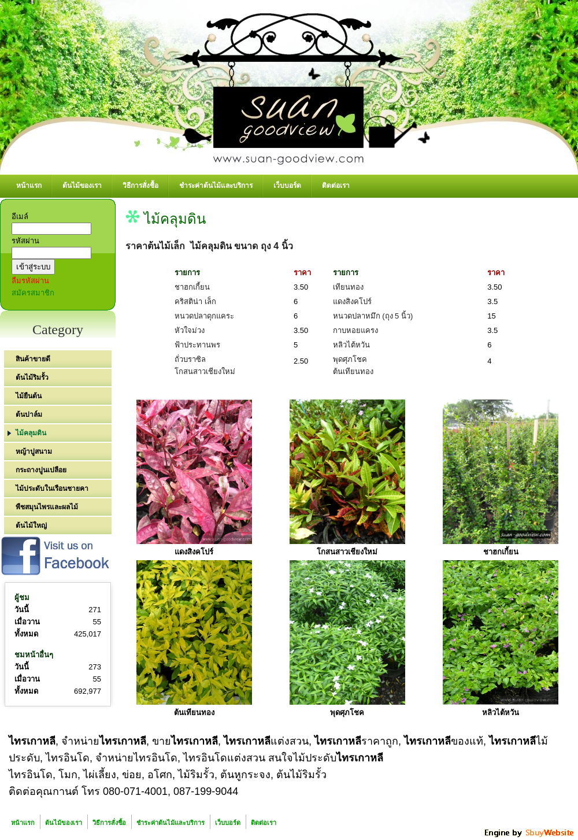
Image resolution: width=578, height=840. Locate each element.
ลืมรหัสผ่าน (30, 280)
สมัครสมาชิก (33, 292)
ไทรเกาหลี (32, 741)
